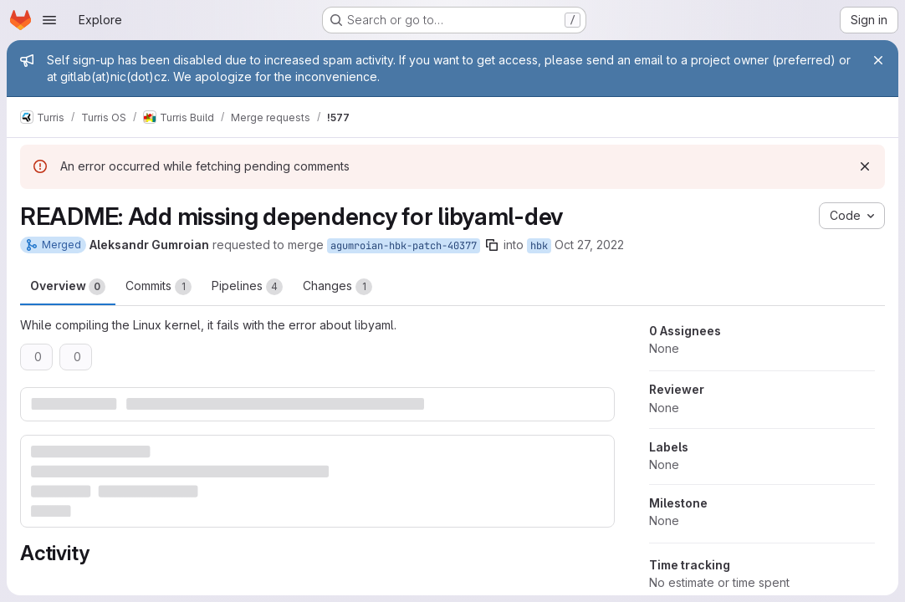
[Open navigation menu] (49, 20)
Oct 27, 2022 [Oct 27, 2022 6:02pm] (589, 244)
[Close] (878, 60)
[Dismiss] (865, 166)
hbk (539, 246)
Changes (337, 286)
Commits (158, 286)
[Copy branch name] (492, 245)
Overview (67, 286)
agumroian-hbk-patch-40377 (403, 246)
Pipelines (247, 286)
